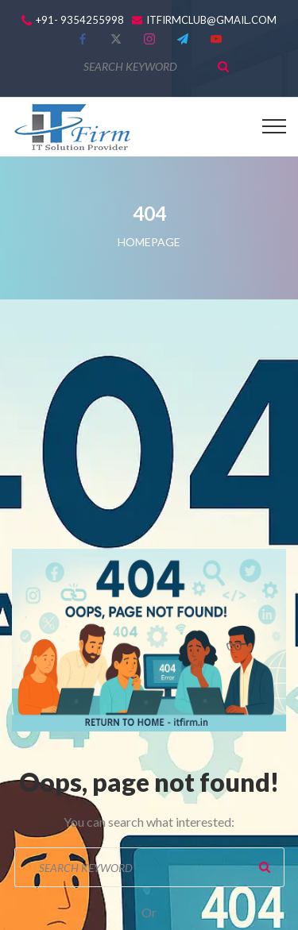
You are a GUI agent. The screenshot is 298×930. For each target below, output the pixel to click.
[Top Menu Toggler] (274, 126)
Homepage (149, 242)
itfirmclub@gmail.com (211, 20)
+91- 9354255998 (80, 20)
